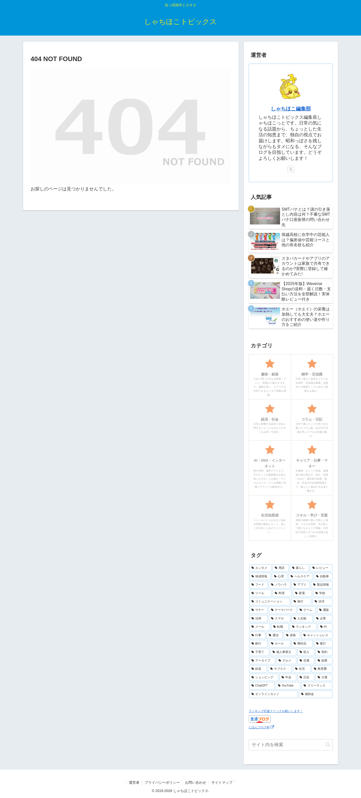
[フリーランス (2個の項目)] (316, 686)
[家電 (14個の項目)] (302, 593)
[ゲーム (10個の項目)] (306, 610)
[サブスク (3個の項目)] (280, 669)
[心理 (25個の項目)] (279, 576)
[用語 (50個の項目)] (281, 568)
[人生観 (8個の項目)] (302, 618)
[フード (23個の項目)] (258, 585)
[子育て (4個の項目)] (259, 652)
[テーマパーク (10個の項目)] (282, 610)
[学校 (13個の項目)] (322, 593)
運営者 (134, 782)
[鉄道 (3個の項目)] (258, 669)
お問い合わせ (195, 782)
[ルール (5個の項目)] (279, 643)
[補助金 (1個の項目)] (315, 694)
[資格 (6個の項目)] (292, 635)
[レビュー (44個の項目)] (321, 568)
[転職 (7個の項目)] (280, 627)
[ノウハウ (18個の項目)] (279, 585)
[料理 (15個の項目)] (282, 593)
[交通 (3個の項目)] (305, 660)
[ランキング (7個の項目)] (303, 627)
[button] (327, 744)
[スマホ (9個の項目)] (279, 618)
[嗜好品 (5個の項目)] (302, 643)
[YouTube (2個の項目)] (288, 686)
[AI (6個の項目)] (325, 627)
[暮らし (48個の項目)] (299, 568)
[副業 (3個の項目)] (323, 660)
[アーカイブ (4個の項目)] (262, 660)
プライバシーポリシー (162, 782)
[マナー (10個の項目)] (258, 610)
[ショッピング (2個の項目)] (263, 677)
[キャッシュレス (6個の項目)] (316, 635)
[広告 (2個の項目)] (305, 677)
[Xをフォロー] (291, 169)
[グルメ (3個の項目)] (286, 660)
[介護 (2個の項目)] (323, 677)
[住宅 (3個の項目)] (302, 669)
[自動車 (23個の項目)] (323, 576)
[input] (291, 744)
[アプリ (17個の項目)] (300, 585)
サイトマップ (221, 782)
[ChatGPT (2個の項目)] (262, 686)
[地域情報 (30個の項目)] (260, 576)
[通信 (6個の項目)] (274, 635)
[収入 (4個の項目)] (305, 652)
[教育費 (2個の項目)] (322, 669)
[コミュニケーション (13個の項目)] (269, 601)
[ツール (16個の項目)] (260, 593)
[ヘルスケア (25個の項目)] (300, 576)
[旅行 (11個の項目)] (301, 601)
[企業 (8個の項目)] (323, 618)
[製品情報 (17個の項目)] (321, 585)
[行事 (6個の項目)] (257, 635)
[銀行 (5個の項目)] (258, 643)
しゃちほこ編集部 (291, 108)
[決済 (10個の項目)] (322, 601)
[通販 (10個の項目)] (324, 610)
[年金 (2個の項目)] (287, 677)
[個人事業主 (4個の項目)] (283, 652)
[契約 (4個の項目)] (323, 652)
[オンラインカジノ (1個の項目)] (273, 694)
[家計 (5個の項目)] (323, 643)
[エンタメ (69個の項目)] (260, 568)
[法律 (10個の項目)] (258, 618)
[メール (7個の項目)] (259, 627)
